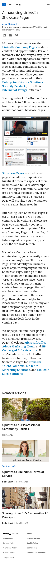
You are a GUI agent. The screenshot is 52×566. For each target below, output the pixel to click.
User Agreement (33, 538)
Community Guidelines (36, 552)
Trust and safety (9, 466)
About (29, 533)
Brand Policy (32, 548)
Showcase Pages (13, 173)
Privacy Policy (8, 543)
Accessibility (8, 538)
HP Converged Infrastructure (24, 348)
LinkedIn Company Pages (19, 47)
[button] (4, 35)
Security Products (14, 86)
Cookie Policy (32, 543)
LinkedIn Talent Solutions (21, 364)
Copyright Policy (10, 548)
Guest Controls (9, 552)
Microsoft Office (35, 342)
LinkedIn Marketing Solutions (20, 368)
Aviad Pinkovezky (10, 24)
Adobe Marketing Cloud (18, 346)
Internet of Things (14, 90)
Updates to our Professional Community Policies (21, 427)
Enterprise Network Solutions (22, 82)
